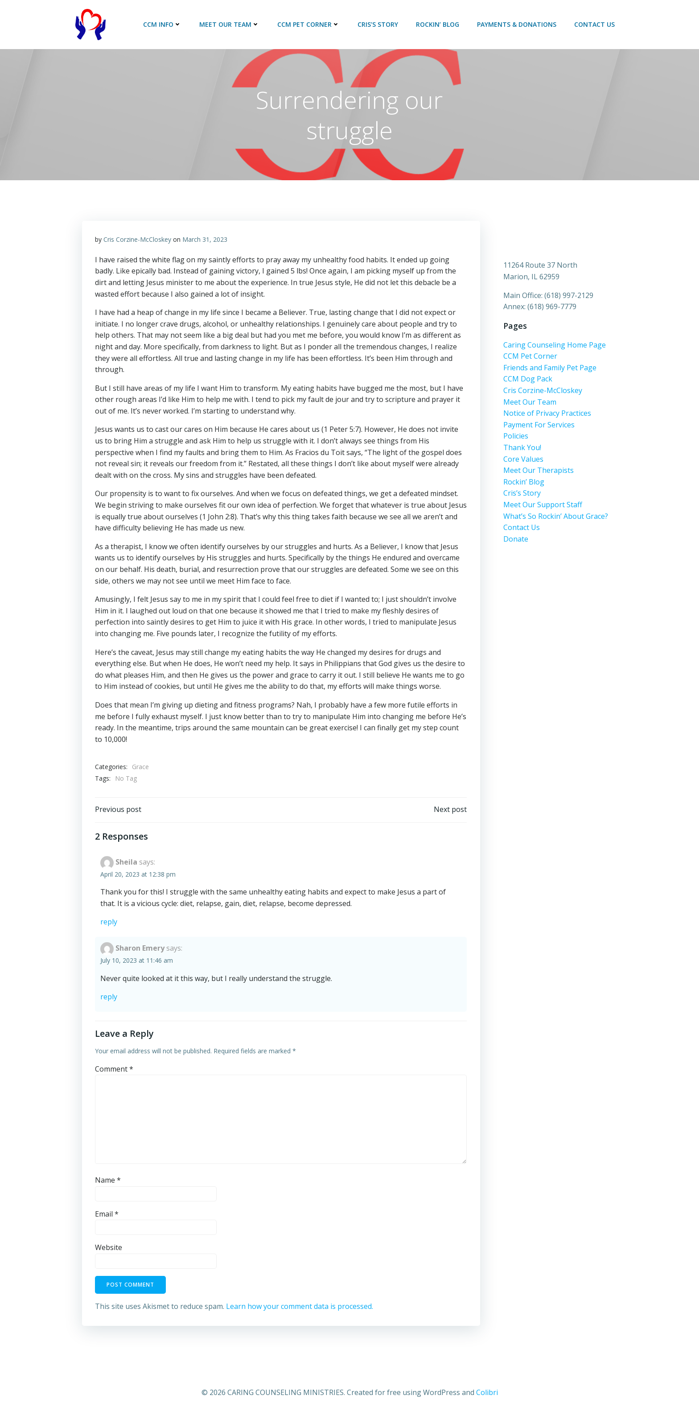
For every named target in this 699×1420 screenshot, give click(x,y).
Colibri (487, 1394)
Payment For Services (539, 426)
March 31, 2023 (204, 240)
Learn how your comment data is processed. (299, 1307)
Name (108, 1181)
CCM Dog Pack (527, 380)
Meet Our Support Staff (542, 506)
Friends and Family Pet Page (549, 369)
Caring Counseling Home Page (554, 346)
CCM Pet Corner (309, 24)
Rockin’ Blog (438, 24)
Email (107, 1215)
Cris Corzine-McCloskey (137, 240)
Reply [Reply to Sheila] (108, 923)
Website (108, 1249)
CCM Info (163, 24)
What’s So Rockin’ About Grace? (555, 517)
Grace (140, 767)
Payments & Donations (517, 24)
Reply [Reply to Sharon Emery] (108, 998)
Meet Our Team (230, 24)
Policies (515, 438)
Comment (114, 1070)
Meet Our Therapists (538, 472)
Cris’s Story (378, 24)
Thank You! (522, 449)
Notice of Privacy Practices (547, 415)
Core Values (523, 460)
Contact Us (595, 24)
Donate (515, 540)
